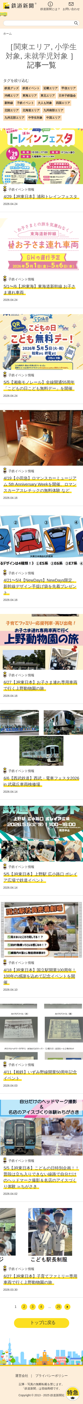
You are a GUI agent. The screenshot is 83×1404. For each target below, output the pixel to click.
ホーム (7, 33)
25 (58, 1306)
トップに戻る (42, 1322)
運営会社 (21, 1375)
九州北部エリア (14, 117)
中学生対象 (35, 117)
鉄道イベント (31, 88)
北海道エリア (31, 110)
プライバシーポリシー (51, 1375)
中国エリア (53, 117)
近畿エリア (50, 88)
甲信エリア (68, 88)
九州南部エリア (53, 110)
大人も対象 (45, 103)
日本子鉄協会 (67, 95)
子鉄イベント (25, 103)
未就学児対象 (46, 56)
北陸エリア (11, 110)
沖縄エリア (11, 95)
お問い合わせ (71, 6)
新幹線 (8, 103)
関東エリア (32, 47)
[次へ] (67, 1307)
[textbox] (41, 23)
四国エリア (63, 103)
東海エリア (30, 95)
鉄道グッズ (11, 88)
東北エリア (48, 95)
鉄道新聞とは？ (50, 6)
